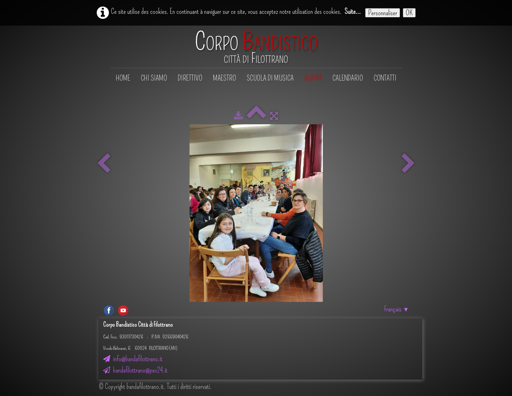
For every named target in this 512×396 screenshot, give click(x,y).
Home (123, 78)
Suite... (353, 11)
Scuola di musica (270, 78)
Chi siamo (154, 78)
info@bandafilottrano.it (132, 358)
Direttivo (190, 78)
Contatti (385, 78)
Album (313, 78)
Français (396, 309)
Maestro (224, 78)
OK (409, 13)
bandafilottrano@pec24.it (135, 370)
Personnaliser (382, 13)
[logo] (256, 47)
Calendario (347, 78)
